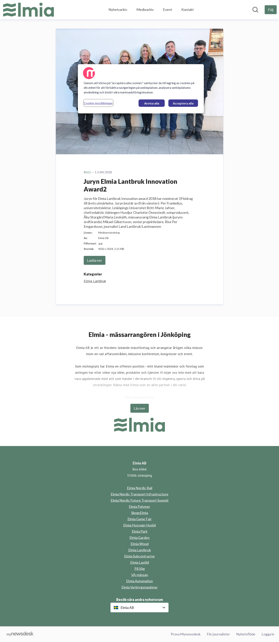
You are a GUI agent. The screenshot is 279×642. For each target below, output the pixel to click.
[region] (141, 88)
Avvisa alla (151, 103)
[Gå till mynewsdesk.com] (20, 634)
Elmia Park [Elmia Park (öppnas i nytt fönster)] (139, 531)
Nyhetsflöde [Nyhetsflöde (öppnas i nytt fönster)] (245, 634)
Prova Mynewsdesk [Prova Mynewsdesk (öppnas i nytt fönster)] (186, 634)
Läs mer (140, 408)
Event (167, 9)
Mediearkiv (145, 9)
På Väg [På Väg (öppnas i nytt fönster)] (139, 568)
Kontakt (187, 9)
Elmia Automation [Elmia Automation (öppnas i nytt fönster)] (139, 581)
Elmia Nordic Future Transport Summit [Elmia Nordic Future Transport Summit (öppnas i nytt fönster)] (140, 500)
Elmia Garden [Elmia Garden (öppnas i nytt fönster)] (139, 537)
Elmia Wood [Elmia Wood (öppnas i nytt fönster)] (140, 544)
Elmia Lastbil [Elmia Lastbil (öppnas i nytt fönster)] (139, 562)
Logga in (268, 634)
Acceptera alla (183, 103)
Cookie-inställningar (98, 103)
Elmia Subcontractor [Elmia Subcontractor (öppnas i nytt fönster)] (139, 556)
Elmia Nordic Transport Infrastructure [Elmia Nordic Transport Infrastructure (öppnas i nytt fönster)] (139, 494)
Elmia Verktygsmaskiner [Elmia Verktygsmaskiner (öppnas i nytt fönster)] (139, 587)
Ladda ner (94, 260)
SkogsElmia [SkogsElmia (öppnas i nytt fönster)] (139, 513)
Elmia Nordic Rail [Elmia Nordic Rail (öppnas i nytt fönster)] (139, 488)
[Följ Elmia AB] (271, 9)
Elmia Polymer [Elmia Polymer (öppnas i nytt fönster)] (139, 506)
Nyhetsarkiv (117, 9)
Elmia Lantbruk (95, 281)
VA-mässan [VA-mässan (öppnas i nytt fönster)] (139, 575)
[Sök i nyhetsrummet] (255, 10)
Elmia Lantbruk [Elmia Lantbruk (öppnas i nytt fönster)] (139, 550)
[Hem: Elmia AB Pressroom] (28, 9)
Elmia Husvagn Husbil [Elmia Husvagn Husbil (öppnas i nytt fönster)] (139, 525)
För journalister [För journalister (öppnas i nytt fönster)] (218, 634)
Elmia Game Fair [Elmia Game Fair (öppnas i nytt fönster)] (139, 519)
